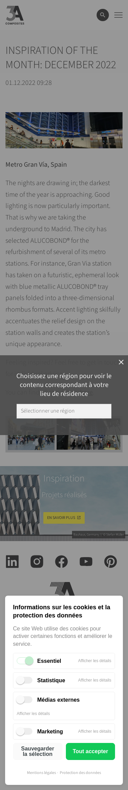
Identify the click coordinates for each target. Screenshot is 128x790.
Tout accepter (90, 751)
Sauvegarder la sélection (37, 751)
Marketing (50, 731)
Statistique (51, 680)
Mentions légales (41, 773)
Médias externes (58, 700)
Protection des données (80, 773)
